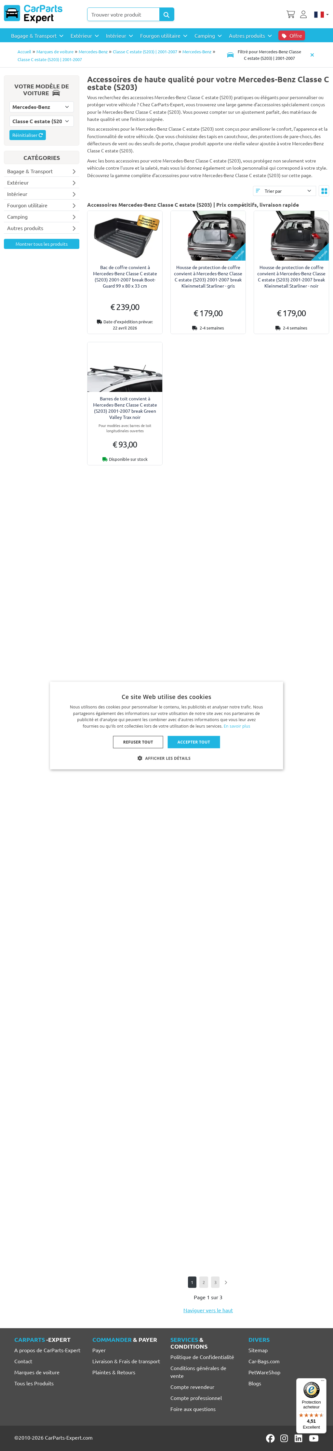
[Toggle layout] (324, 190)
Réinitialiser (27, 135)
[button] (166, 758)
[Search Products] (166, 14)
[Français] (321, 14)
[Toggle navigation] (264, 54)
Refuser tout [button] (138, 742)
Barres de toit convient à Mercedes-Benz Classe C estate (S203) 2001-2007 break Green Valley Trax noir (125, 407)
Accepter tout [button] (194, 742)
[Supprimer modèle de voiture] (312, 54)
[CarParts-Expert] (33, 14)
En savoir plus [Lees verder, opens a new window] (237, 726)
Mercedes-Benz (93, 51)
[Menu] (322, 1382)
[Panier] (290, 13)
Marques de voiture (54, 51)
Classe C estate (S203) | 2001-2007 (145, 51)
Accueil (24, 51)
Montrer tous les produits (42, 244)
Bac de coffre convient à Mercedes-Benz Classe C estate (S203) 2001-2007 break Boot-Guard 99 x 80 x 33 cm (125, 276)
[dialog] (166, 725)
